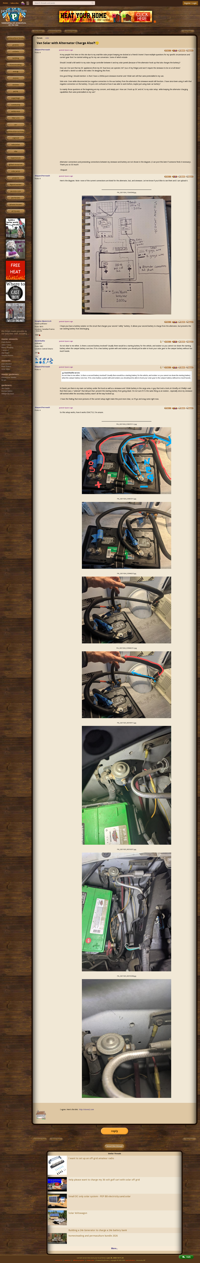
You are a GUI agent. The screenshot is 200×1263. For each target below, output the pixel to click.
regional (15, 138)
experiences (16, 158)
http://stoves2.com (86, 1109)
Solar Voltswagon (77, 1213)
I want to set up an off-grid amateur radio (91, 1158)
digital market (15, 184)
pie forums (15, 198)
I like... (37, 356)
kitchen (16, 85)
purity (15, 91)
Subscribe (14, 3)
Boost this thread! (114, 1146)
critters (15, 51)
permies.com (15, 191)
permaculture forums (15, 38)
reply (114, 1131)
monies (16, 78)
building (15, 58)
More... (114, 1248)
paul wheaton (130, 1260)
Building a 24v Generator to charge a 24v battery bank (97, 1230)
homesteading (15, 65)
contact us (58, 1260)
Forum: (40, 38)
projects (15, 178)
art (15, 125)
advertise (67, 1260)
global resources (15, 164)
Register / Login (190, 3)
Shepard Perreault (42, 50)
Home (5, 3)
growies (15, 45)
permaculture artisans (16, 131)
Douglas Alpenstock (43, 321)
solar (47, 38)
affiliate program (78, 1260)
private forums (16, 204)
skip (15, 151)
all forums (15, 211)
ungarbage (15, 98)
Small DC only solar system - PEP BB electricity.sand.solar (99, 1196)
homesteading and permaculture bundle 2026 (93, 1235)
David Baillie (40, 341)
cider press (15, 171)
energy (15, 71)
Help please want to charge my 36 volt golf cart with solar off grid (104, 1179)
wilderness (15, 111)
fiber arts (16, 118)
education (15, 145)
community (15, 105)
